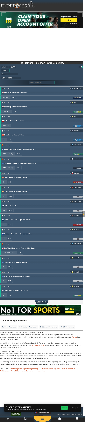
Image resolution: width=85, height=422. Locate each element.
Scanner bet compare (27, 371)
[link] (25, 419)
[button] (8, 419)
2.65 (9, 267)
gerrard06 (74, 230)
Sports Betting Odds (15, 369)
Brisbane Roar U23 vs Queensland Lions (17, 220)
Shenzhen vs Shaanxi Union (13, 135)
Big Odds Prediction (9, 327)
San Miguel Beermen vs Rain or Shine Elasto (18, 248)
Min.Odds (5, 67)
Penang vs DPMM (9, 206)
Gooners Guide (71, 369)
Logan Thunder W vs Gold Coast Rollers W (18, 149)
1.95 (10, 210)
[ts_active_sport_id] (9, 74)
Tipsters (74, 337)
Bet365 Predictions (67, 327)
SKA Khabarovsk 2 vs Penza (13, 121)
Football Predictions (46, 369)
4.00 (9, 295)
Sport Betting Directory (30, 369)
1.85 (20, 253)
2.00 (9, 281)
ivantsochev (75, 187)
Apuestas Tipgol (59, 369)
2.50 (13, 97)
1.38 (9, 224)
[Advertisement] (42, 44)
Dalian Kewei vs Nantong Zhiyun (14, 177)
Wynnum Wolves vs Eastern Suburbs (16, 276)
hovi (73, 102)
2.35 (10, 196)
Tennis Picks (15, 371)
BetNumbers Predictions (27, 327)
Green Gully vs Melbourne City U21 (15, 290)
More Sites (41, 371)
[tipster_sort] (11, 78)
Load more (41, 302)
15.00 (18, 154)
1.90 (14, 111)
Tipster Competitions (38, 345)
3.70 (9, 182)
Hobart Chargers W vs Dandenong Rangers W (19, 163)
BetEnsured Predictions (48, 327)
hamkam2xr (75, 88)
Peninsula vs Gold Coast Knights (14, 262)
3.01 (18, 168)
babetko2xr (75, 131)
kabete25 (74, 215)
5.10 (9, 238)
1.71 (14, 125)
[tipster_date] (5, 70)
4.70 (9, 139)
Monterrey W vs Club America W (14, 93)
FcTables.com (4, 371)
